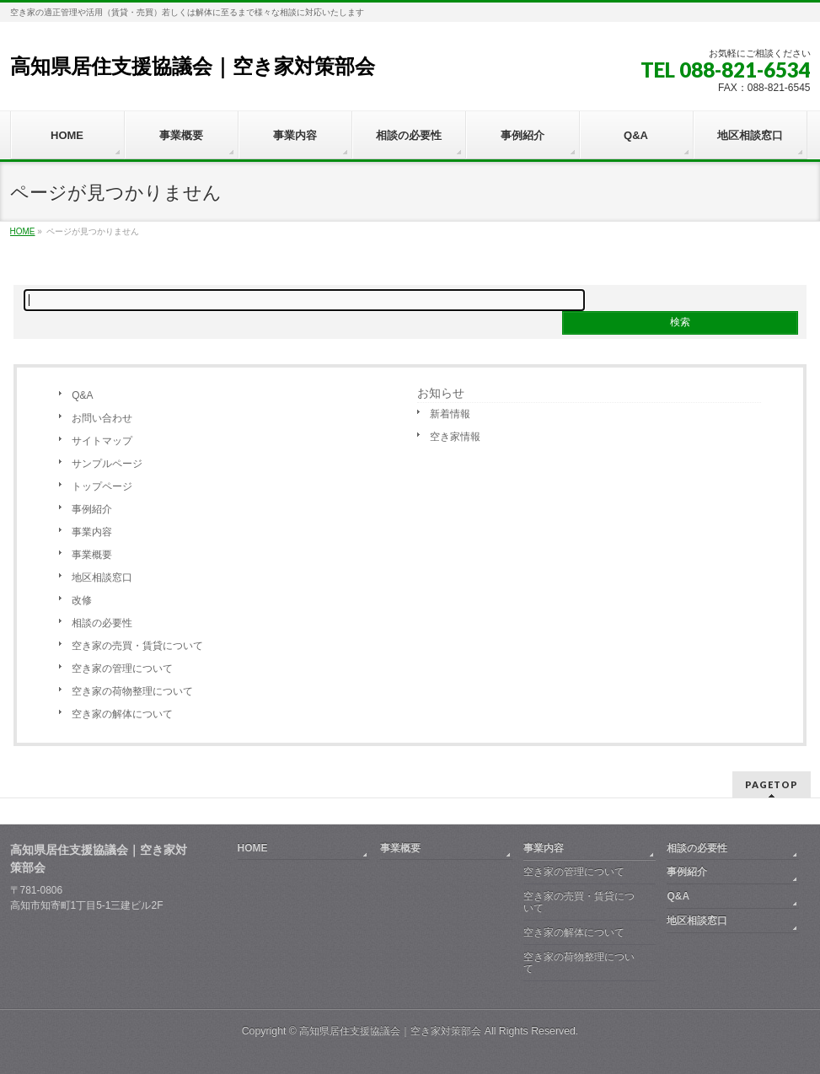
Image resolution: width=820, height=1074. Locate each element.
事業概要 (92, 555)
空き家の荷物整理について (132, 691)
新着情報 (450, 414)
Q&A (82, 395)
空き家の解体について (122, 714)
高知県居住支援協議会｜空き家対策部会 (192, 66)
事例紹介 (92, 509)
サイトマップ (102, 441)
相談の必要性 (102, 623)
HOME (253, 848)
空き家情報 (455, 437)
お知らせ (440, 393)
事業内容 (92, 532)
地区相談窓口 (102, 577)
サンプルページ (107, 464)
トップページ (102, 486)
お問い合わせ (102, 418)
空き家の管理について (122, 668)
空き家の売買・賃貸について (137, 646)
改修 (82, 600)
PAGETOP (771, 784)
